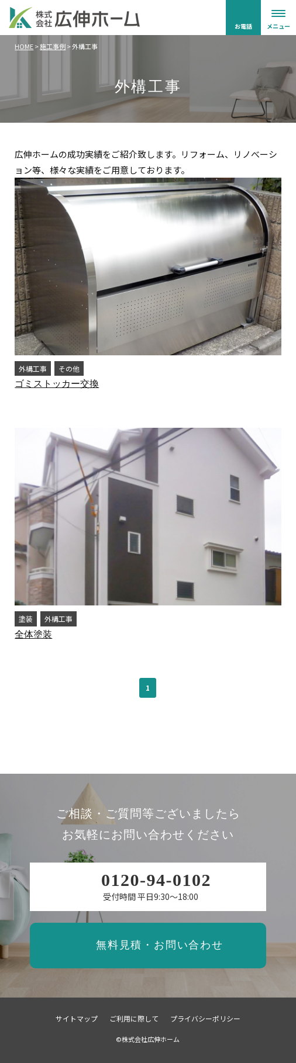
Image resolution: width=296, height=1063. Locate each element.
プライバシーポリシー (205, 1018)
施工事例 (53, 46)
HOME (24, 46)
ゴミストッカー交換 (57, 384)
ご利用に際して (134, 1018)
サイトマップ (77, 1018)
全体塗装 (33, 634)
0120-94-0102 (156, 879)
